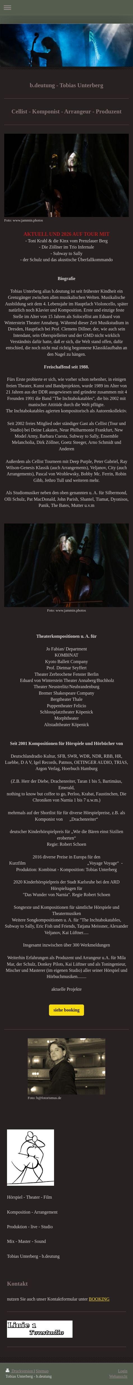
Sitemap (42, 1371)
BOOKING (99, 1299)
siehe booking (66, 1010)
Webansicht (118, 1376)
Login (122, 1371)
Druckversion (20, 1371)
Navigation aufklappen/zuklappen (66, 7)
